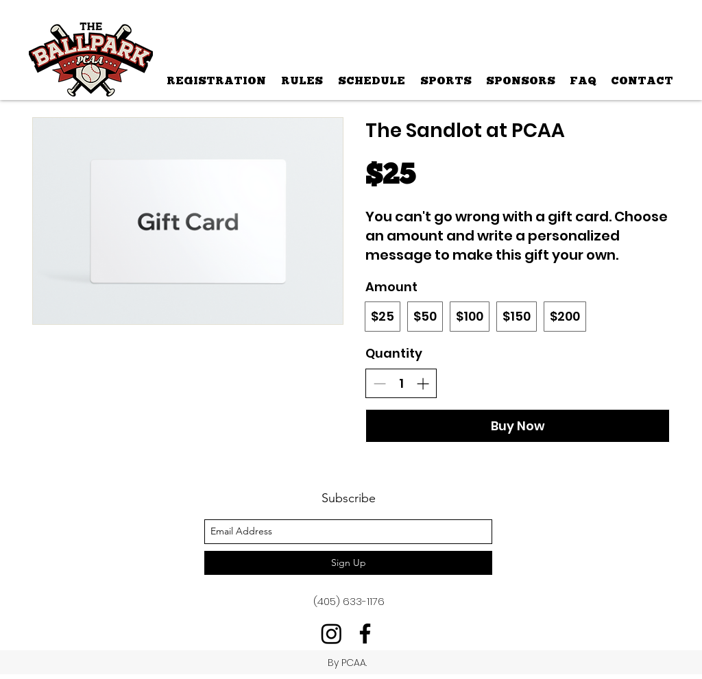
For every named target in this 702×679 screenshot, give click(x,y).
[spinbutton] (401, 383)
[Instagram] (331, 633)
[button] (445, 81)
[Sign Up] (348, 563)
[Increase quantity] (422, 383)
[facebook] (365, 633)
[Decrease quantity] (379, 383)
